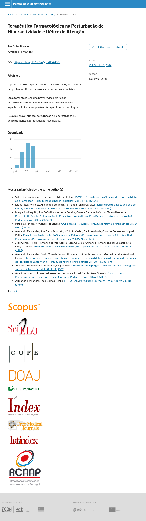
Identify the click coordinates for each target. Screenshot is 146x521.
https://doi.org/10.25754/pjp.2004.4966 (37, 62)
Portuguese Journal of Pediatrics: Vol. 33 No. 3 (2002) (75, 276)
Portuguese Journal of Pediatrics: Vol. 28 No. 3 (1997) (80, 261)
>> (17, 291)
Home (11, 14)
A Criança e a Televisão (74, 223)
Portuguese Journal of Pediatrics (32, 3)
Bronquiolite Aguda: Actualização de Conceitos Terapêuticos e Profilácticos (60, 216)
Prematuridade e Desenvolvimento (54, 246)
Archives (23, 14)
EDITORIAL (71, 280)
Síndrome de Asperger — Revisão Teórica (97, 265)
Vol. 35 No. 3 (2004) (44, 14)
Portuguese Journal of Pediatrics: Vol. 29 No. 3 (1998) (63, 238)
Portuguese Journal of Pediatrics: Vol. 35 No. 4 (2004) (79, 208)
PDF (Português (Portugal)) (109, 47)
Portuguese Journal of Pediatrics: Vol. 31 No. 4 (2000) (66, 200)
